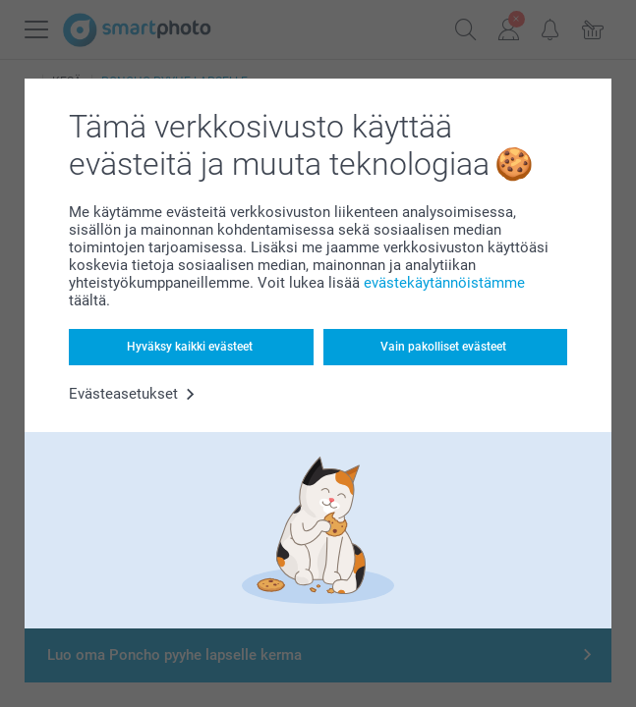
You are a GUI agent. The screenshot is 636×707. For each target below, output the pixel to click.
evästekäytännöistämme (444, 283)
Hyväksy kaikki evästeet (190, 347)
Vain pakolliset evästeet (443, 347)
